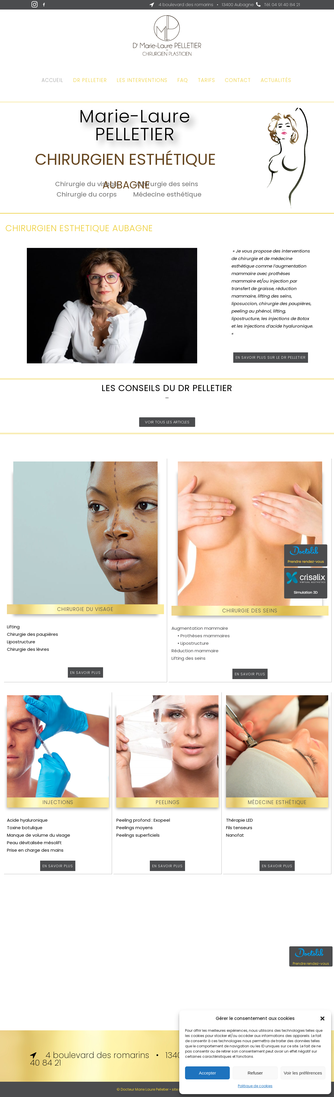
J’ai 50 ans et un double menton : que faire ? (167, 463)
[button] (322, 1018)
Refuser (255, 1072)
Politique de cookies (255, 1085)
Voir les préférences (303, 1072)
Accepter (207, 1072)
